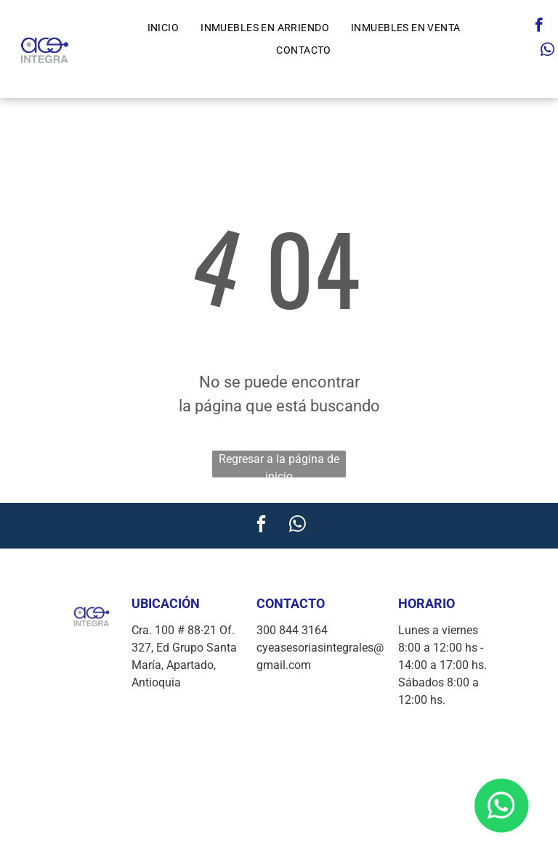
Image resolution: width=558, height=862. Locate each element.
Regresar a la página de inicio (279, 464)
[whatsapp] (547, 51)
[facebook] (538, 27)
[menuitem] (163, 28)
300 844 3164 (292, 630)
